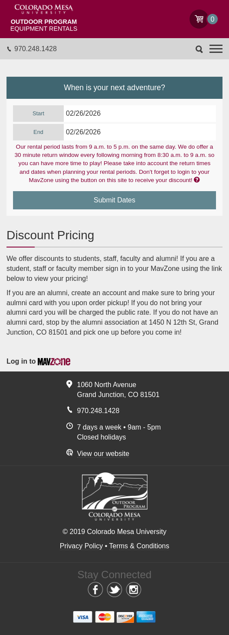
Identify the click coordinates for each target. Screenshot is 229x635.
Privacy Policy (81, 546)
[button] (215, 49)
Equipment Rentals (44, 25)
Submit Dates (114, 200)
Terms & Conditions (139, 546)
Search (199, 49)
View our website (103, 453)
